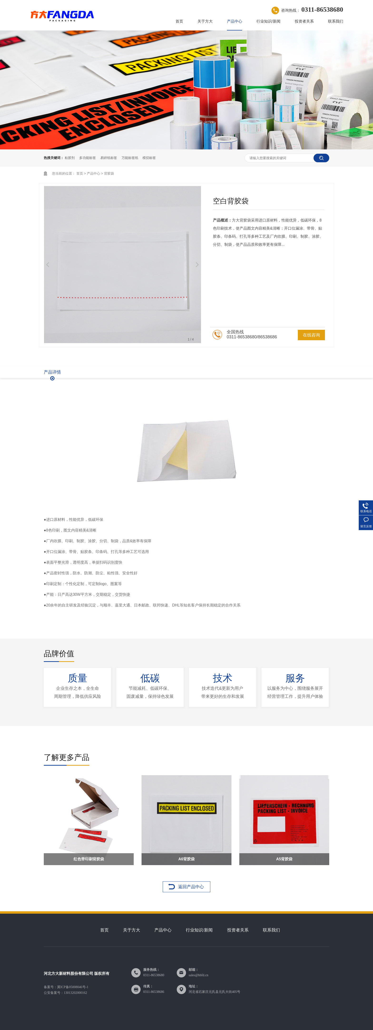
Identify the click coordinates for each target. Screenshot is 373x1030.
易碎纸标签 (108, 158)
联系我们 (335, 21)
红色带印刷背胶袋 (89, 859)
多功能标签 (87, 158)
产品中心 (234, 21)
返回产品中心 (191, 886)
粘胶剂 (70, 158)
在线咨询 (311, 335)
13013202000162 (75, 993)
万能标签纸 (130, 158)
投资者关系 (304, 21)
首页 (179, 21)
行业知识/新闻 (268, 21)
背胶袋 (109, 173)
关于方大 (205, 21)
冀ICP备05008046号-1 (72, 987)
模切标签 (149, 158)
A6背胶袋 (186, 859)
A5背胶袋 (284, 859)
